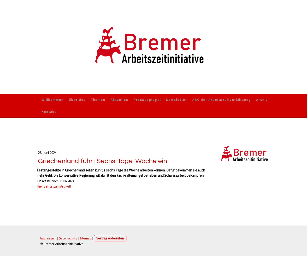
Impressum (48, 238)
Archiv (262, 100)
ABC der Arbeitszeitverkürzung (221, 100)
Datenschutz (68, 238)
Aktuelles (119, 100)
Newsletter (176, 100)
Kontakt (48, 112)
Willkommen (52, 100)
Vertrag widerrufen (110, 238)
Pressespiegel (147, 100)
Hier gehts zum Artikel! (54, 186)
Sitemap (85, 238)
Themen (98, 100)
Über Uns (77, 100)
